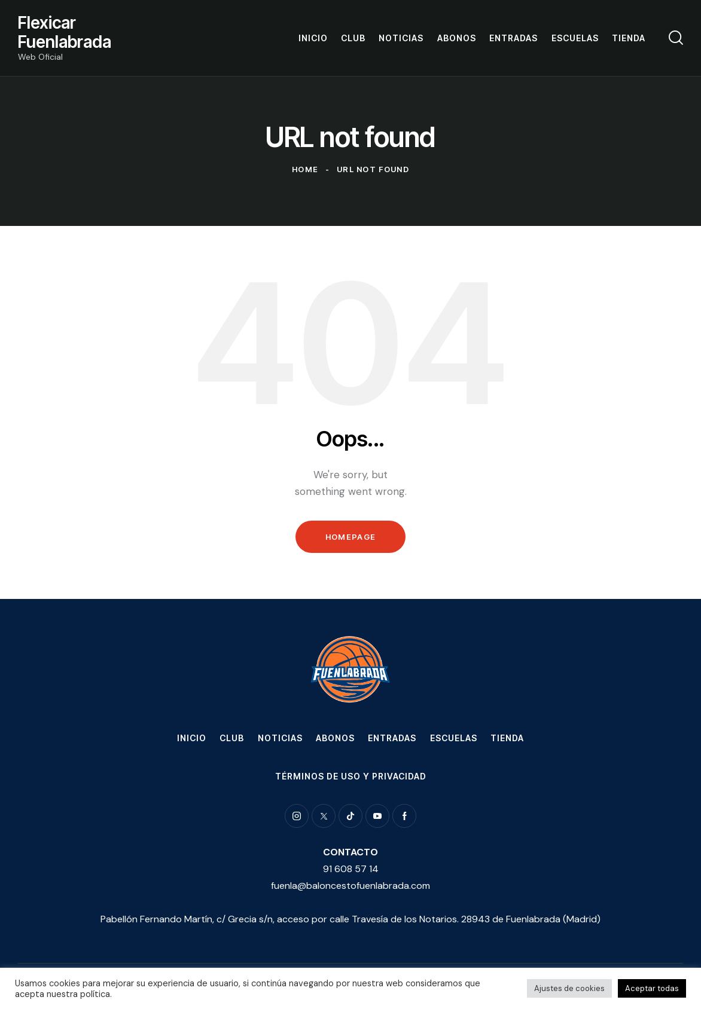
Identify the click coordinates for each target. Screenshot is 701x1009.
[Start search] (676, 37)
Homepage (350, 537)
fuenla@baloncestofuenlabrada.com (350, 885)
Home (305, 169)
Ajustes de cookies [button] (569, 988)
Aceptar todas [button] (652, 988)
